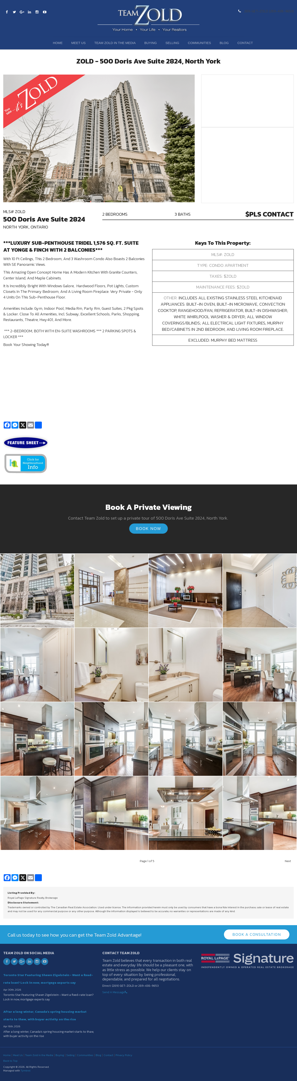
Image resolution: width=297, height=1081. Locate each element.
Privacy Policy (124, 1055)
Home (58, 43)
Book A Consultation (256, 934)
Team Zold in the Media (115, 43)
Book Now (148, 528)
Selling (172, 43)
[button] (37, 590)
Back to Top (10, 1061)
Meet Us (78, 43)
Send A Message (113, 992)
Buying (150, 43)
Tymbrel (25, 1070)
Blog (224, 43)
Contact (245, 43)
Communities (199, 43)
